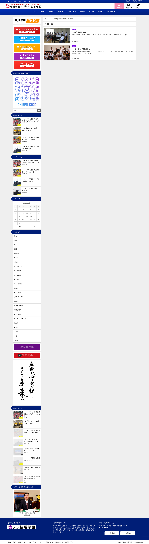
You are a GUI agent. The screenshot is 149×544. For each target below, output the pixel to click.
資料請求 (112, 533)
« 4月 (19, 226)
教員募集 (128, 1)
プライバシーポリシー (38, 541)
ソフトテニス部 (18, 297)
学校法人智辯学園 (137, 1)
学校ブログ (61, 12)
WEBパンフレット (27, 48)
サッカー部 (17, 292)
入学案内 (82, 12)
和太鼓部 (16, 279)
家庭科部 (16, 288)
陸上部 (16, 323)
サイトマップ (27, 541)
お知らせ (43, 12)
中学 (15, 240)
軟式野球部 (17, 310)
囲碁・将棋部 (18, 283)
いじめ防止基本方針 (57, 541)
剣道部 (16, 327)
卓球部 (16, 301)
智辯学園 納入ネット (70, 541)
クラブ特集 (27, 65)
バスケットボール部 (20, 318)
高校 (15, 236)
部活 (15, 249)
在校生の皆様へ (111, 12)
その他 (74, 29)
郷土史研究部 (18, 266)
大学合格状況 (27, 56)
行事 (15, 244)
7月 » (34, 226)
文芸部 (16, 257)
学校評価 (48, 541)
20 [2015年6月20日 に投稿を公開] (34, 216)
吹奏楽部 (16, 253)
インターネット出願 (27, 30)
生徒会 (16, 331)
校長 (15, 336)
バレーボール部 (18, 305)
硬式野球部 (17, 314)
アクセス (91, 12)
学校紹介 (52, 12)
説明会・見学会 (27, 39)
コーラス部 (17, 275)
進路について (72, 12)
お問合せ (100, 12)
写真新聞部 (17, 270)
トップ (35, 12)
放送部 (16, 262)
